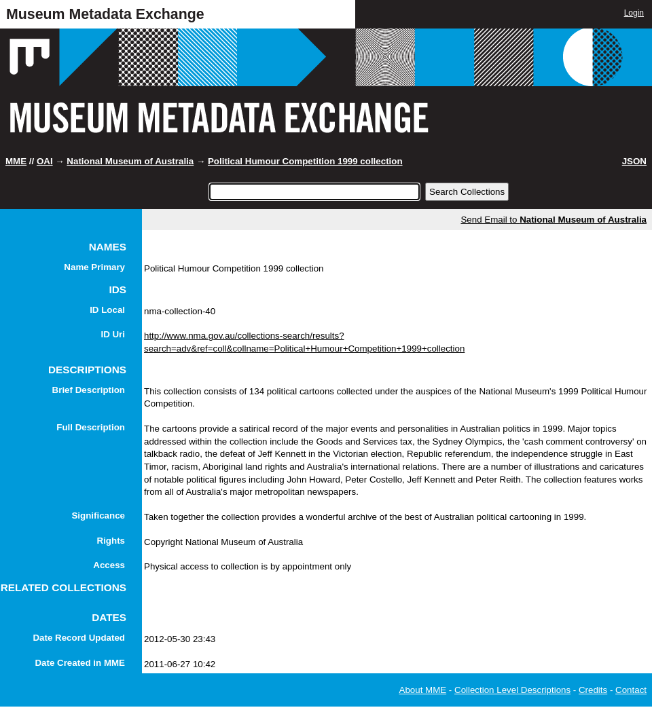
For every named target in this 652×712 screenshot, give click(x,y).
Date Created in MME (80, 663)
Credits (593, 690)
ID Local (107, 310)
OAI (45, 161)
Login (634, 13)
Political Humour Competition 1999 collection (305, 161)
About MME (423, 690)
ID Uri (113, 334)
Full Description (90, 427)
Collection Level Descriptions (512, 690)
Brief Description (88, 390)
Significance (98, 515)
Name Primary (94, 267)
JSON (634, 161)
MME (15, 161)
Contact (631, 690)
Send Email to (553, 219)
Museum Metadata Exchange (105, 14)
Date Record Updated (79, 638)
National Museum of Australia (130, 161)
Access (109, 565)
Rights (111, 541)
